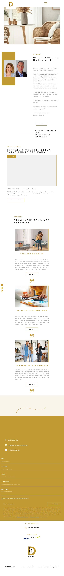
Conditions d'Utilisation (34, 516)
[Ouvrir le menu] (45, 3)
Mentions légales (54, 565)
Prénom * (4, 466)
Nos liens (43, 567)
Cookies (55, 567)
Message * (5, 489)
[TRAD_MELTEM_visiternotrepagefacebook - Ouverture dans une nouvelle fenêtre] (2, 285)
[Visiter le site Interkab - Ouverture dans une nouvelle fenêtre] (35, 537)
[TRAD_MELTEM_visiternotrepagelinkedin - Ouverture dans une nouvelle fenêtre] (2, 291)
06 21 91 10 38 (13, 440)
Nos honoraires (40, 565)
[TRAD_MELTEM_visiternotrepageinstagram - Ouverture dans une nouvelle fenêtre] (2, 288)
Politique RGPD (49, 567)
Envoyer (54, 504)
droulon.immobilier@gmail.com (18, 445)
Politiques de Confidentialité (22, 516)
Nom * (3, 458)
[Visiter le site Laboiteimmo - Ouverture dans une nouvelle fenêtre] (10, 566)
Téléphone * (5, 481)
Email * (3, 474)
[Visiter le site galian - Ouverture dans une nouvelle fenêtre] (26, 539)
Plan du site (47, 565)
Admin (39, 567)
